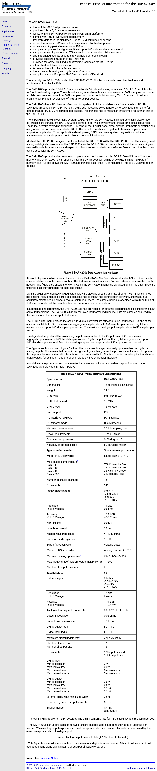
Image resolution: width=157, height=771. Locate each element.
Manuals (7, 48)
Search (5, 73)
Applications (8, 31)
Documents (7, 36)
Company (6, 68)
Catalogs (7, 40)
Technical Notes (11, 44)
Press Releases (11, 52)
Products (6, 26)
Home (5, 21)
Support (6, 58)
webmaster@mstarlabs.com (141, 767)
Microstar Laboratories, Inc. (53, 764)
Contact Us (7, 63)
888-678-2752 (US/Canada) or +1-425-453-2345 (49, 767)
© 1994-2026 (32, 764)
